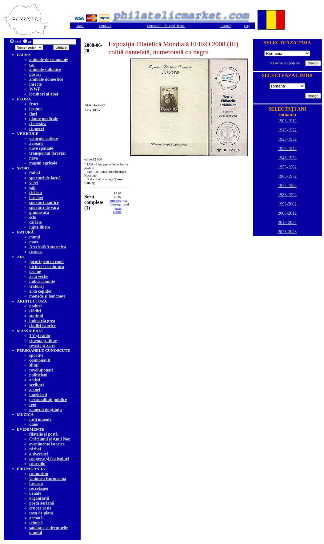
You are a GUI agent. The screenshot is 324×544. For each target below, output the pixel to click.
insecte (35, 84)
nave (33, 158)
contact (105, 25)
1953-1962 (287, 167)
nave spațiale (41, 148)
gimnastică (39, 212)
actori (34, 390)
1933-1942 (287, 148)
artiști (34, 380)
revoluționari (41, 370)
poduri (35, 306)
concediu (37, 463)
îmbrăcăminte (42, 281)
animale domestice (46, 79)
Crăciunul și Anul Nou (49, 439)
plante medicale (43, 118)
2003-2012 (287, 213)
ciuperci (36, 128)
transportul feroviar (47, 153)
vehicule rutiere (43, 138)
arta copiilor (40, 291)
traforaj (36, 286)
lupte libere (39, 227)
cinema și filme (43, 340)
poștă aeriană (41, 503)
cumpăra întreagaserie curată (116, 206)
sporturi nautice (44, 202)
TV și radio (39, 335)
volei (33, 183)
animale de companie (48, 59)
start (80, 25)
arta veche (38, 276)
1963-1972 (287, 176)
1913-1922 (287, 130)
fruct (33, 104)
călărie (35, 222)
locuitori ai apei (43, 94)
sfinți (33, 365)
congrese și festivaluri (49, 459)
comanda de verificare (166, 25)
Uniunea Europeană (47, 478)
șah (32, 187)
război (35, 449)
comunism (38, 473)
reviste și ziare (42, 345)
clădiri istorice (42, 325)
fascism (36, 483)
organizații (39, 498)
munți (34, 237)
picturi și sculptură (46, 266)
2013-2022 (287, 222)
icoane (35, 271)
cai (31, 64)
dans (33, 424)
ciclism (35, 192)
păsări (35, 74)
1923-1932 (287, 139)
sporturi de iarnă (45, 178)
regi (32, 404)
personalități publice (48, 399)
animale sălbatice (45, 69)
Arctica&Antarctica (47, 247)
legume (35, 109)
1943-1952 (287, 158)
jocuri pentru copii (46, 261)
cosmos (35, 252)
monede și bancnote (47, 296)
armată (36, 518)
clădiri (35, 311)
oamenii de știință (45, 409)
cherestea (37, 123)
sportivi (36, 355)
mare (34, 242)
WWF (35, 89)
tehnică (36, 523)
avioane (36, 143)
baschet (36, 197)
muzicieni (38, 394)
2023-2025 (287, 231)
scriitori (36, 385)
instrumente (40, 419)
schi (32, 217)
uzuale (35, 493)
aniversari (38, 454)
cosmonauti (39, 360)
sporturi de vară (44, 207)
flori (33, 114)
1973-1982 (287, 185)
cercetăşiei (38, 488)
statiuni (36, 316)
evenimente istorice (47, 444)
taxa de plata (41, 513)
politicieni (38, 375)
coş (247, 25)
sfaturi (225, 25)
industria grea (42, 321)
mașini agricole (43, 163)
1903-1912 (287, 121)
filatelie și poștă (43, 434)
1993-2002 (287, 204)
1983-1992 (287, 195)
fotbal (34, 173)
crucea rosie (40, 508)
